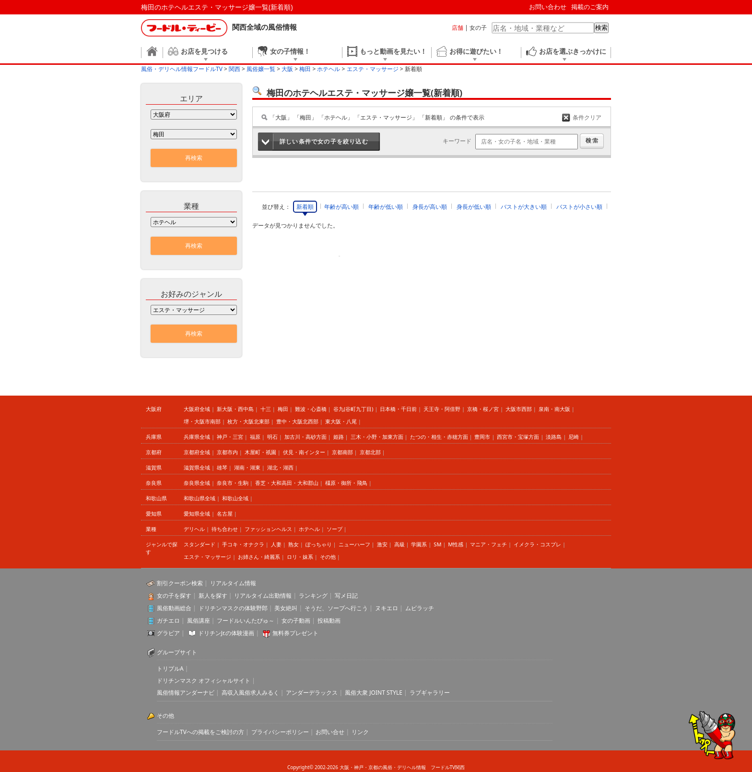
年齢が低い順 (385, 207)
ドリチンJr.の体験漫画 (226, 633)
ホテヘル (309, 528)
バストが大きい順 (524, 207)
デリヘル (194, 528)
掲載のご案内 (590, 6)
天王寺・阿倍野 (441, 408)
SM (437, 544)
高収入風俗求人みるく (250, 692)
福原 (255, 436)
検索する (592, 141)
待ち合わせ (225, 528)
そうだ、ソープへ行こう (336, 608)
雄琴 (222, 467)
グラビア (168, 633)
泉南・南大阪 (554, 408)
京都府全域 (197, 452)
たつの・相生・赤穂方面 (439, 436)
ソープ (334, 528)
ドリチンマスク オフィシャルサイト (203, 680)
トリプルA (170, 668)
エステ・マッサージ (207, 556)
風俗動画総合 (174, 608)
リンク (360, 732)
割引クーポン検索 (180, 583)
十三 (265, 408)
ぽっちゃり (319, 544)
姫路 (338, 436)
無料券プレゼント (295, 633)
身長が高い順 (429, 207)
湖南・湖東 (247, 467)
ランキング (313, 595)
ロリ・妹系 (300, 556)
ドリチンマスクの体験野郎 (233, 608)
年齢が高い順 (341, 207)
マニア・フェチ (488, 544)
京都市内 (227, 452)
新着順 (305, 207)
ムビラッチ (419, 608)
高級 (399, 544)
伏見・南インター (304, 452)
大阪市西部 (518, 408)
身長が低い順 (474, 207)
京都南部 (342, 452)
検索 (601, 27)
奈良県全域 (197, 482)
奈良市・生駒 (232, 482)
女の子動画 (296, 620)
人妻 (276, 544)
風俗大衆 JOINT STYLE (373, 692)
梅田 (283, 408)
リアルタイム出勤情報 (263, 595)
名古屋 (225, 513)
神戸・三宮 (230, 436)
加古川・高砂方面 (305, 436)
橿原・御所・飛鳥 (346, 482)
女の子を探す (174, 595)
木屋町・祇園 (260, 452)
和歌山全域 (235, 498)
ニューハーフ (354, 544)
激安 (382, 544)
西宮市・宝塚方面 (518, 436)
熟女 (293, 544)
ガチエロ (168, 620)
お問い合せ (330, 732)
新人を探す (213, 595)
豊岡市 (482, 436)
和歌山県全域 (199, 498)
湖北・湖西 (280, 467)
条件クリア (587, 117)
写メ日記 (346, 595)
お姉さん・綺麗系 (259, 556)
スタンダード (199, 544)
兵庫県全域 (197, 436)
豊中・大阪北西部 (297, 421)
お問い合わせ (547, 6)
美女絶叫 (285, 608)
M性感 (455, 544)
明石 (272, 436)
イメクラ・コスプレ (537, 544)
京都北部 (370, 452)
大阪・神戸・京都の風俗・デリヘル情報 (383, 767)
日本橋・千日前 (398, 408)
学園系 (419, 544)
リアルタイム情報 (233, 583)
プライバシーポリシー (280, 732)
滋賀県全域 (197, 467)
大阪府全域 (197, 408)
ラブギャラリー (430, 692)
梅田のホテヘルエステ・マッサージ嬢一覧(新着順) (217, 7)
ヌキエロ (386, 608)
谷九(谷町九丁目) (353, 408)
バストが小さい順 (579, 207)
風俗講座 (198, 620)
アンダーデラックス (312, 692)
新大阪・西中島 (235, 408)
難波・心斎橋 (311, 408)
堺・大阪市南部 (202, 421)
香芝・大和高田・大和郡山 (286, 482)
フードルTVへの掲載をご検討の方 (200, 732)
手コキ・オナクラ (243, 544)
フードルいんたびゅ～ (245, 620)
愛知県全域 (197, 513)
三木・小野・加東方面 (377, 436)
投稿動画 (329, 620)
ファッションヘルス (268, 528)
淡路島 (554, 436)
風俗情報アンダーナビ (185, 692)
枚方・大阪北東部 (248, 421)
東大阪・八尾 (341, 421)
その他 (328, 556)
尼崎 (573, 436)
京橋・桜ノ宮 (483, 408)
